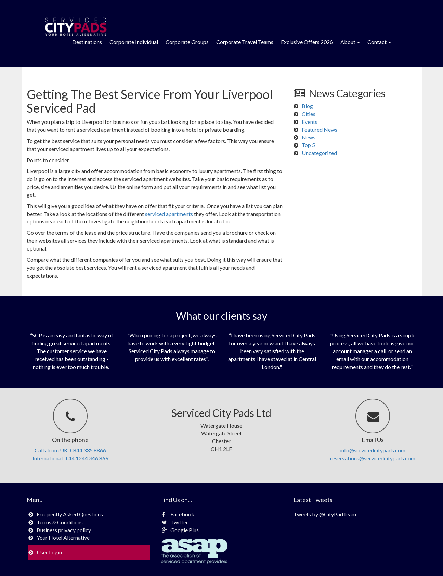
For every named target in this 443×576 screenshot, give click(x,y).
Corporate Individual (133, 42)
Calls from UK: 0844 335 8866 (70, 450)
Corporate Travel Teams (244, 42)
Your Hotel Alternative (63, 537)
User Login (49, 552)
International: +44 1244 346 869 (70, 458)
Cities (308, 114)
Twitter (175, 522)
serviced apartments (169, 213)
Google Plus (180, 530)
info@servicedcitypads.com (372, 450)
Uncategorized (319, 153)
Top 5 (308, 145)
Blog (307, 106)
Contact (379, 42)
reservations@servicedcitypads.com (372, 458)
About (350, 42)
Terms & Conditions (60, 522)
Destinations (87, 42)
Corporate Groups (187, 42)
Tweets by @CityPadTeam (325, 514)
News (308, 137)
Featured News (319, 129)
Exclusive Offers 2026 (307, 42)
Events (309, 121)
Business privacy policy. (64, 530)
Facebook (178, 514)
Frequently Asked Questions (70, 514)
